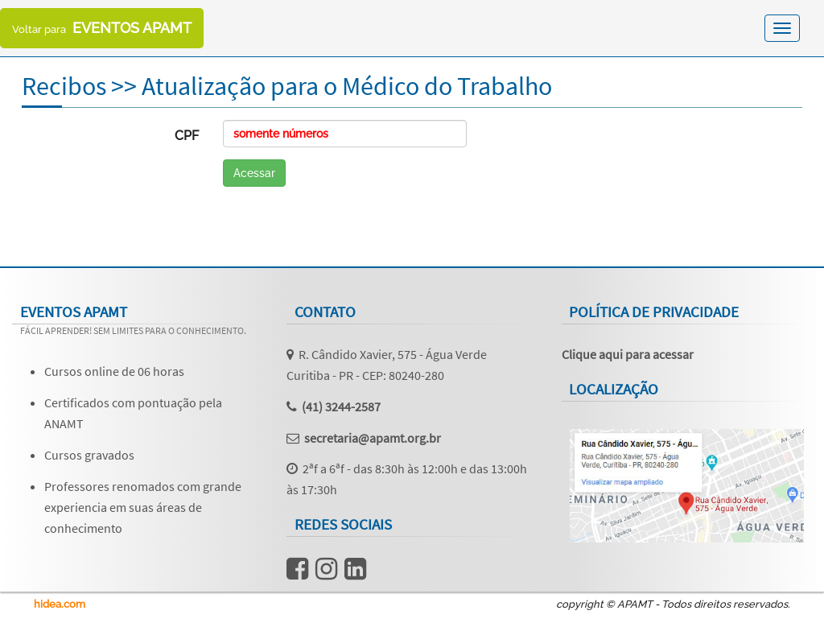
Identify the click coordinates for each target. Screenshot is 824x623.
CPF (187, 135)
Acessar (254, 173)
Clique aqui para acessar (628, 354)
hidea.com (59, 604)
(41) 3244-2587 (341, 406)
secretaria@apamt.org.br (372, 438)
